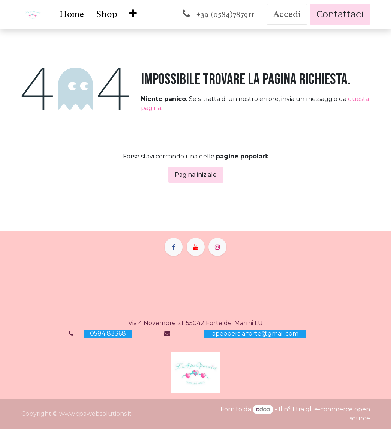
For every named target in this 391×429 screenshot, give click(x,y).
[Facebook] (174, 247)
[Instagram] (217, 247)
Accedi (287, 14)
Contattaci (340, 14)
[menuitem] (72, 14)
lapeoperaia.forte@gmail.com (255, 333)
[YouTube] (196, 247)
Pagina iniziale (196, 174)
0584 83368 (108, 333)
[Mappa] (195, 287)
